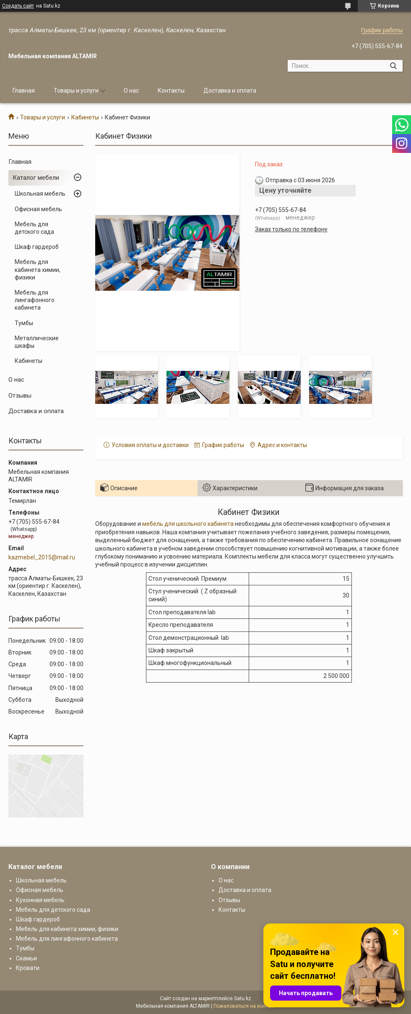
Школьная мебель (40, 193)
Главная (24, 90)
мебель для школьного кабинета (188, 523)
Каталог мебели (36, 177)
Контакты (171, 90)
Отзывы (19, 395)
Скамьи (26, 958)
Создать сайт (18, 6)
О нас (131, 90)
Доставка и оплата (229, 90)
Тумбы (24, 323)
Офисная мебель (38, 209)
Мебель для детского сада (34, 228)
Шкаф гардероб (37, 246)
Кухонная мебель (40, 900)
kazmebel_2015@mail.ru (41, 557)
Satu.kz (242, 998)
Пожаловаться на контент (244, 1006)
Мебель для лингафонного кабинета (35, 300)
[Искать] (393, 66)
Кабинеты (85, 117)
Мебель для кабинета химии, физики (37, 269)
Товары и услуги (76, 90)
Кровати (27, 968)
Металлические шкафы (37, 342)
